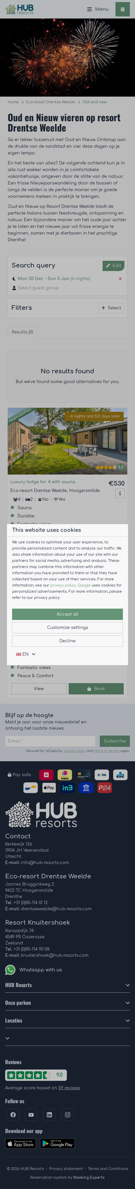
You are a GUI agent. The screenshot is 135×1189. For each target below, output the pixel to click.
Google (84, 585)
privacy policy (63, 585)
